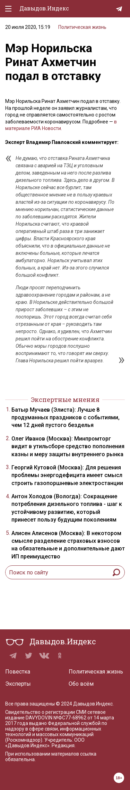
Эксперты (18, 683)
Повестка (17, 671)
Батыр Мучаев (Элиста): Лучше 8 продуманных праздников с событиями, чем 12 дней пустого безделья (65, 417)
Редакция (63, 745)
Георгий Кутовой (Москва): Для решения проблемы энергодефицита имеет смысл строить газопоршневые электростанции (67, 475)
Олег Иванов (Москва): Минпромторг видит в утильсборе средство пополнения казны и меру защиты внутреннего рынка (67, 446)
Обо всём (81, 683)
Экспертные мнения (65, 399)
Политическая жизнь (82, 27)
